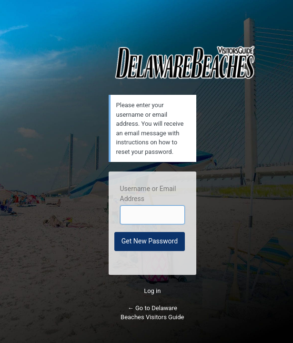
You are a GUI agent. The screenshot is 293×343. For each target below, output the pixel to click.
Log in (152, 290)
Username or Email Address (148, 193)
